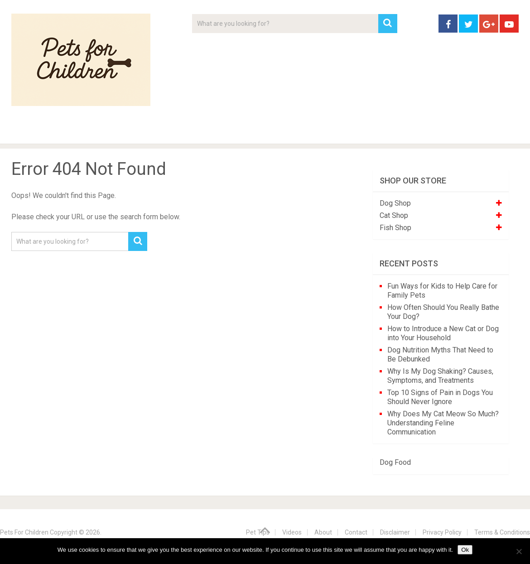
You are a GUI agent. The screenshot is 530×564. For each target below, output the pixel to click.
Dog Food (395, 462)
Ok (465, 549)
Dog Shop (395, 203)
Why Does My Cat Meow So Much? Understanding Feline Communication (443, 423)
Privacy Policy (442, 532)
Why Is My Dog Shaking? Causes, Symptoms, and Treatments (440, 376)
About (236, 131)
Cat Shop (394, 215)
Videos (187, 131)
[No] (518, 551)
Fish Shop (395, 227)
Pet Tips (81, 131)
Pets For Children (24, 532)
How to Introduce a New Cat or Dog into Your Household (443, 333)
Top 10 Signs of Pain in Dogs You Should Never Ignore (440, 397)
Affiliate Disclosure (308, 131)
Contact (383, 131)
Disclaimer (395, 532)
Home (27, 131)
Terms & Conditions (502, 532)
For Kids (135, 131)
